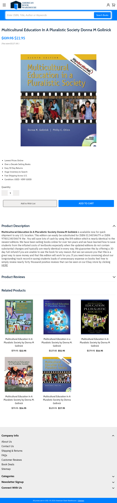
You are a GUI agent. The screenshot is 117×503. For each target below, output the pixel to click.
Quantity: (6, 187)
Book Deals (8, 464)
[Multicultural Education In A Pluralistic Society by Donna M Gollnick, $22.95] (19, 317)
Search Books (102, 15)
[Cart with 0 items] (113, 5)
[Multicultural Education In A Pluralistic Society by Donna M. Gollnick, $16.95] (19, 374)
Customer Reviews (12, 459)
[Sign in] (108, 5)
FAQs (4, 455)
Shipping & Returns (12, 450)
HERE (5, 265)
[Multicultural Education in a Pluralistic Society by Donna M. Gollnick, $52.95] (57, 317)
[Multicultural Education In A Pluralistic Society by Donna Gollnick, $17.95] (57, 374)
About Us (7, 441)
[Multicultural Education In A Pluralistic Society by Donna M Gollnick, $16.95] (94, 317)
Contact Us (8, 446)
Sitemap (6, 468)
